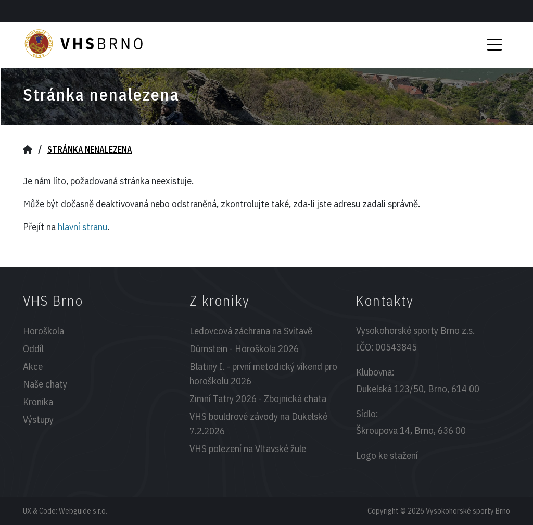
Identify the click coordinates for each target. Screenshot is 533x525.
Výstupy (38, 419)
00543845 (396, 347)
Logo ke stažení (387, 455)
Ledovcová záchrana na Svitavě (250, 330)
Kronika (38, 401)
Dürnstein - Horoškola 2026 (244, 348)
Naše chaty (45, 384)
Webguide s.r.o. (83, 511)
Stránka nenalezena (89, 149)
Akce (33, 366)
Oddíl (33, 348)
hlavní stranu (82, 226)
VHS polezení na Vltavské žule (247, 448)
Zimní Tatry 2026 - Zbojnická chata (257, 398)
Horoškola (43, 330)
